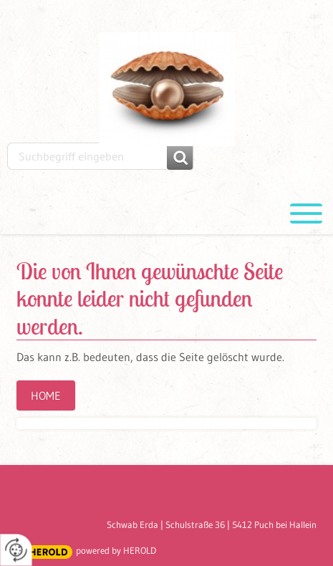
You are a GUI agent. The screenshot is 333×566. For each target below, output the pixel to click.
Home (46, 395)
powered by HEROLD (116, 550)
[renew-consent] (16, 550)
